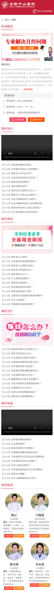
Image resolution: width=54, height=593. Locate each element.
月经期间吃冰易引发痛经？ (19, 461)
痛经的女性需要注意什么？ (19, 190)
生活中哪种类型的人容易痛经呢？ (22, 203)
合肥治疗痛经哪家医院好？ (19, 392)
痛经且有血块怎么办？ (17, 353)
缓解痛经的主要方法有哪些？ (20, 379)
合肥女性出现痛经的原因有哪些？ (22, 295)
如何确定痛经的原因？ (17, 287)
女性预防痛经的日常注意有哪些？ (22, 469)
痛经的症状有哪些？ (16, 182)
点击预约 (19, 536)
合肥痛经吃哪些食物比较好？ (20, 452)
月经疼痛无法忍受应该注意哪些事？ (23, 456)
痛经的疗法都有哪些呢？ (18, 396)
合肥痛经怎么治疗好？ (17, 387)
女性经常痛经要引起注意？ (19, 177)
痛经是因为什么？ (14, 274)
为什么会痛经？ (13, 300)
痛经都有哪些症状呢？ (17, 165)
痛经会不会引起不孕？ (17, 173)
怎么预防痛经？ (13, 443)
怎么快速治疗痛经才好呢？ (19, 357)
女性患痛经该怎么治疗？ (18, 375)
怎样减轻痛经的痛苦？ (17, 439)
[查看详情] (28, 89)
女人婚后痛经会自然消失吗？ (20, 212)
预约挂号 (36, 119)
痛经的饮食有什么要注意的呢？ (21, 207)
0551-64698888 (43, 11)
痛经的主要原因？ (14, 282)
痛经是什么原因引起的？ (18, 265)
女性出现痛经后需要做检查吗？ (21, 383)
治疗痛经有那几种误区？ (18, 366)
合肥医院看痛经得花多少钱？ (20, 362)
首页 (6, 20)
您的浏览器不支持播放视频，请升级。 (27, 147)
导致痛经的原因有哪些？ (18, 304)
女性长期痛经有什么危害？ (19, 199)
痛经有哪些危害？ (14, 186)
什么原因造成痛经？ (16, 278)
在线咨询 (18, 119)
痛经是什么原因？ (14, 257)
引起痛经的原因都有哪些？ (19, 261)
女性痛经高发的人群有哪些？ (20, 169)
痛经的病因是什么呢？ (17, 291)
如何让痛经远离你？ (16, 465)
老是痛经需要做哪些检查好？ (20, 370)
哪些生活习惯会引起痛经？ (19, 195)
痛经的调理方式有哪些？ (18, 448)
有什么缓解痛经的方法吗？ (19, 478)
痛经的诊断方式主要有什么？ (20, 349)
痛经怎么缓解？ (13, 474)
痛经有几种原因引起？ (17, 270)
